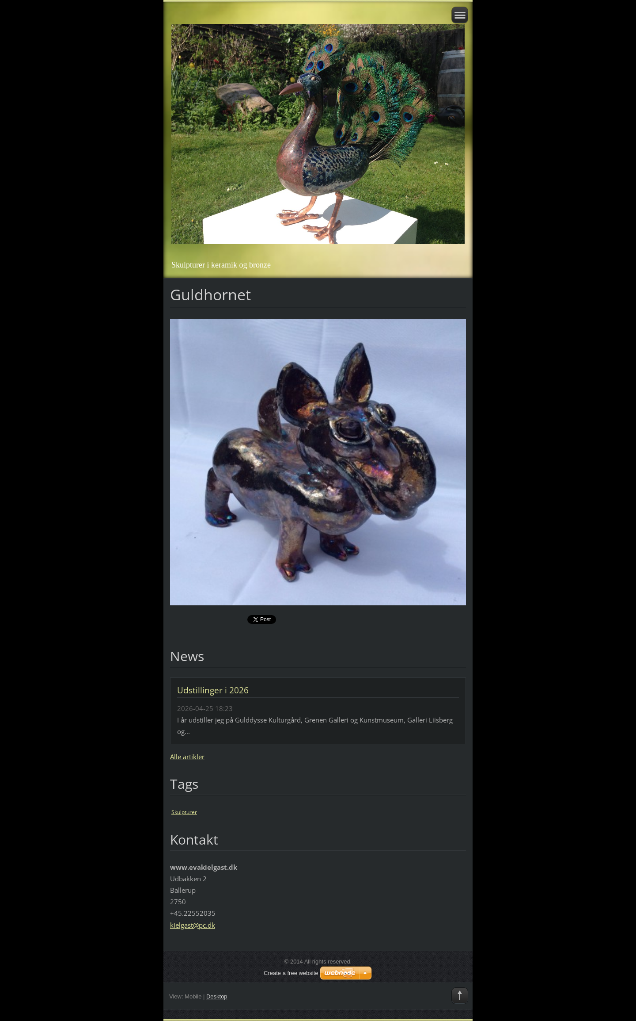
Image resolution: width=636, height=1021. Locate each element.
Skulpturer (184, 812)
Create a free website (291, 973)
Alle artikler (187, 756)
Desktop (216, 996)
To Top (459, 995)
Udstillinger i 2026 (213, 690)
